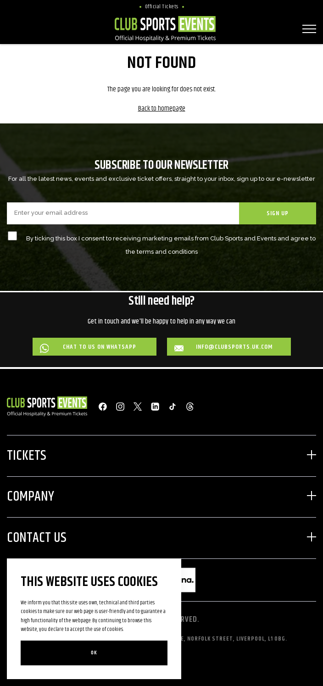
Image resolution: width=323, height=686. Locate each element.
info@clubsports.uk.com (223, 347)
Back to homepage (161, 108)
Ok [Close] (94, 652)
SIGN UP (278, 213)
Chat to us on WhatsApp (88, 347)
